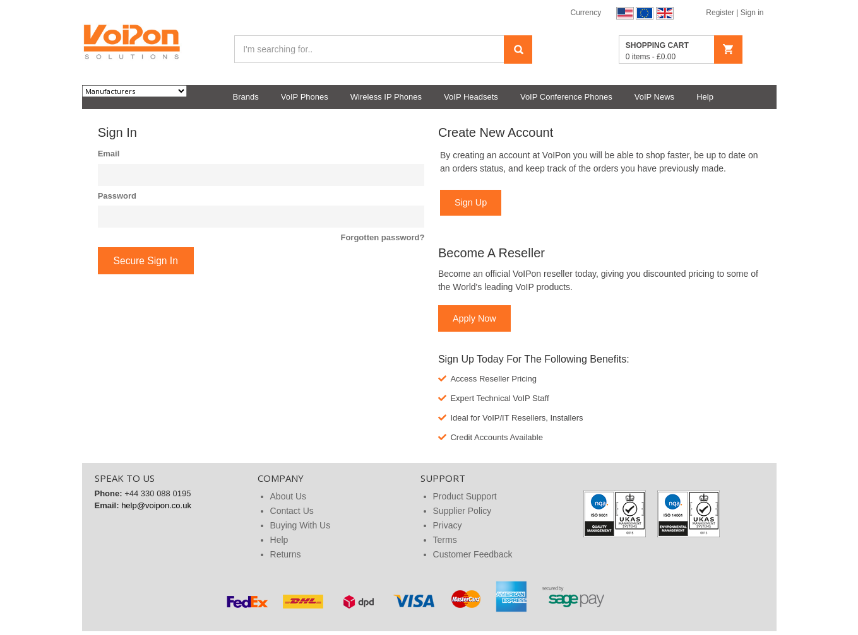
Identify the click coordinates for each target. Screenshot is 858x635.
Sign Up (471, 202)
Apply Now (474, 318)
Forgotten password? (382, 237)
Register (721, 12)
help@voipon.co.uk (156, 505)
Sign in (752, 12)
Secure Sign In (146, 260)
